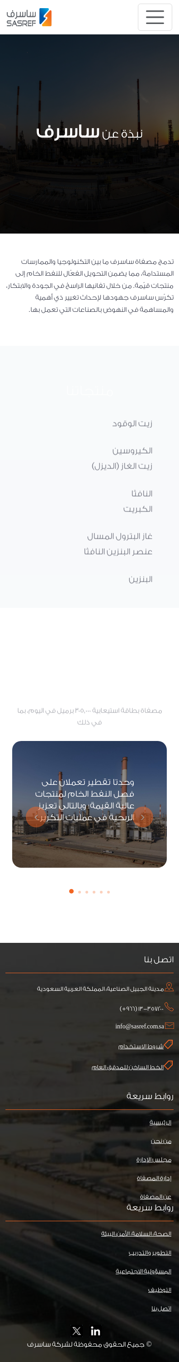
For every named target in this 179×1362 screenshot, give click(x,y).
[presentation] (35, 817)
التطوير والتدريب (150, 1252)
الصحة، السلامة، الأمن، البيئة (136, 1233)
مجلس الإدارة (154, 1159)
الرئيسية (160, 1122)
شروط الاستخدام (145, 1045)
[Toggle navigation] (155, 17)
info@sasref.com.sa (139, 1026)
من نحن (161, 1140)
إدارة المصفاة (154, 1178)
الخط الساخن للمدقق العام (132, 1065)
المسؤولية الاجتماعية (143, 1271)
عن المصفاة (155, 1196)
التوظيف (159, 1289)
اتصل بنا (161, 1308)
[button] (71, 891)
